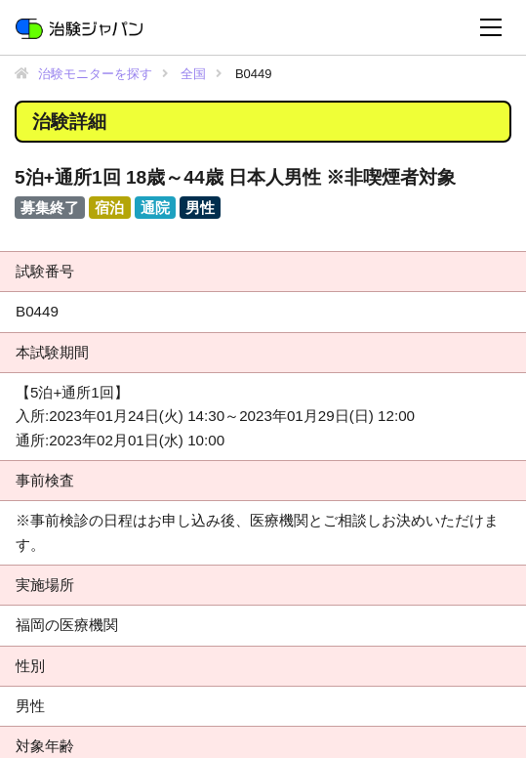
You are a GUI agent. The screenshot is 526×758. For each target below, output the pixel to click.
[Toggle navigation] (490, 27)
